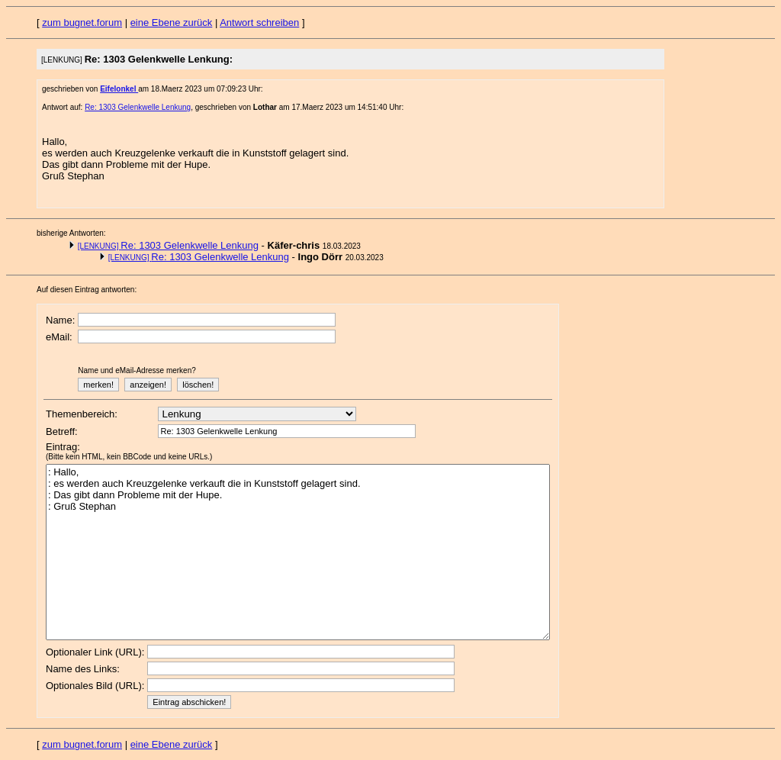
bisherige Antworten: (71, 233)
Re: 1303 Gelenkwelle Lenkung (138, 107)
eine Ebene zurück (171, 22)
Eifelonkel (119, 89)
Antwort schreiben (259, 22)
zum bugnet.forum (82, 22)
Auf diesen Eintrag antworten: (87, 289)
